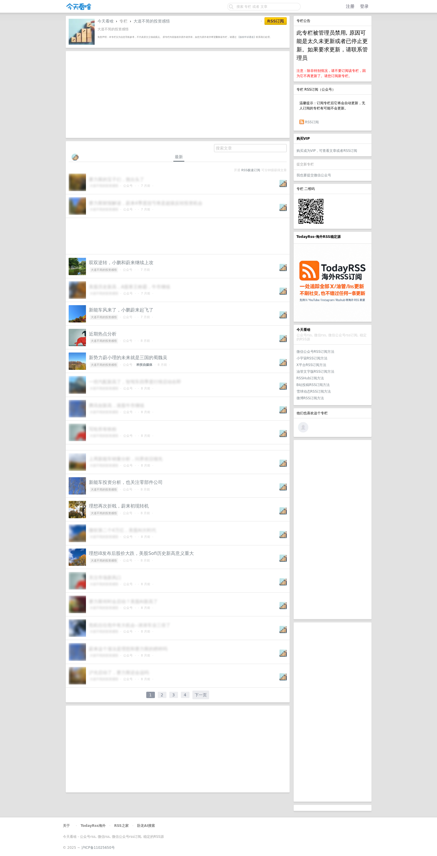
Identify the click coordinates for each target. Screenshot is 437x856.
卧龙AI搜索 (146, 826)
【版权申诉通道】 (246, 37)
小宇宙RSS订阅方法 (312, 358)
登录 (364, 6)
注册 (350, 6)
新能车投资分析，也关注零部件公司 (126, 482)
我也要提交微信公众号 (314, 175)
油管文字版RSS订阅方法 (316, 372)
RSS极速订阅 (250, 170)
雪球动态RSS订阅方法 (314, 391)
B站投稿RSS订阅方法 (313, 385)
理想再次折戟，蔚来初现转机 (119, 506)
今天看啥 (105, 21)
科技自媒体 (144, 365)
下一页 (201, 695)
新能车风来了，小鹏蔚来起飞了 (121, 310)
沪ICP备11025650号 (98, 848)
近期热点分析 (103, 334)
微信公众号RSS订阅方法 (316, 352)
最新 (179, 156)
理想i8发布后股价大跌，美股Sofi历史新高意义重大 (141, 553)
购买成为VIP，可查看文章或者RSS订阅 (327, 151)
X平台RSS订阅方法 (312, 365)
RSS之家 (121, 826)
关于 (66, 826)
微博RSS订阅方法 (310, 398)
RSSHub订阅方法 (310, 378)
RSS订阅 (312, 122)
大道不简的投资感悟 (152, 21)
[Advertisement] (333, 529)
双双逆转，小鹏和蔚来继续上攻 (121, 262)
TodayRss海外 (93, 826)
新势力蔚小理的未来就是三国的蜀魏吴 (128, 357)
